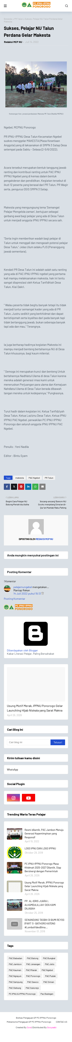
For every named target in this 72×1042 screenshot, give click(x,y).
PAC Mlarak (31, 970)
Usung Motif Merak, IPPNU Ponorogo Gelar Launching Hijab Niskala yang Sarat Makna (35, 708)
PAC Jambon (15, 964)
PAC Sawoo (33, 982)
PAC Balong (32, 958)
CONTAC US (61, 1021)
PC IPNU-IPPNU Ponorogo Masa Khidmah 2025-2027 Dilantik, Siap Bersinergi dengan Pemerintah (43, 867)
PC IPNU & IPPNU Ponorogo (22, 993)
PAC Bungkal (49, 958)
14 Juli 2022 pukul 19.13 (27, 593)
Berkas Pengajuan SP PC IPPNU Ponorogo (36, 1017)
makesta (19, 477)
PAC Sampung (15, 982)
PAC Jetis (49, 964)
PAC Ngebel (34, 477)
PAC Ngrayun (15, 976)
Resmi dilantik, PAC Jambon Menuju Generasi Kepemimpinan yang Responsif (44, 833)
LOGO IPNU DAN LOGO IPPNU (40, 848)
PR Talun (18, 18)
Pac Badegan (47, 993)
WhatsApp (12, 769)
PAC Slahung (15, 987)
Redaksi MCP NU (13, 41)
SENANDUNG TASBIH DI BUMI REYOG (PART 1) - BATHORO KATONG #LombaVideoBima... (44, 923)
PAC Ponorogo (33, 976)
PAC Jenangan (33, 964)
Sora (29, 1027)
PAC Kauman (15, 970)
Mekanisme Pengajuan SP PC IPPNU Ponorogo (29, 1021)
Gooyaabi (51, 1027)
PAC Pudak (50, 976)
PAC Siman (48, 982)
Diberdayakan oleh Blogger (36, 648)
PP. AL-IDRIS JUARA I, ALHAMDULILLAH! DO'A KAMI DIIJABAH (40, 905)
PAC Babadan (15, 958)
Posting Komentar (14, 598)
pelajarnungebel (22, 587)
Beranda (8, 18)
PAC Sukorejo (32, 987)
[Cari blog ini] (28, 742)
